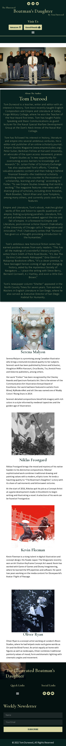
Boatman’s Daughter (33, 11)
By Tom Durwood (56, 14)
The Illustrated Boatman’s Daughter (30, 673)
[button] (15, 27)
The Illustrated (8, 7)
